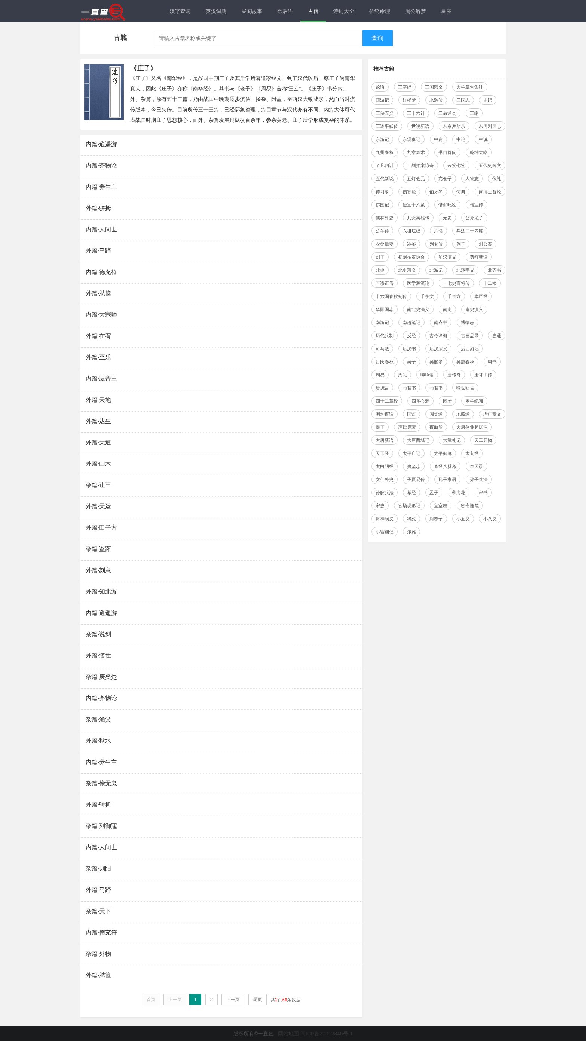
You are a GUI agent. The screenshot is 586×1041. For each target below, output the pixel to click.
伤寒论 (409, 191)
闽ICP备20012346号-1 (326, 1034)
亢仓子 (445, 178)
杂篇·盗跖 (98, 549)
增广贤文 (492, 414)
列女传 (436, 244)
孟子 (433, 492)
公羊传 (382, 231)
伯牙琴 (436, 191)
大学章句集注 (469, 87)
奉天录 (476, 466)
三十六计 (416, 113)
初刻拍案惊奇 (411, 257)
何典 (460, 191)
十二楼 (490, 283)
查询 (377, 38)
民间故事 (251, 11)
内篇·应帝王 (101, 378)
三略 (474, 113)
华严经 (481, 296)
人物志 (472, 178)
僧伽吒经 (447, 204)
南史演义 (474, 309)
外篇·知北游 (101, 591)
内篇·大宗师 (101, 314)
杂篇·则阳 (98, 868)
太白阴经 (385, 466)
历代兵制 (385, 335)
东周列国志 (490, 126)
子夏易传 (416, 479)
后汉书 (409, 348)
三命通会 (447, 113)
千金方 (454, 296)
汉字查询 (180, 11)
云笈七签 (456, 165)
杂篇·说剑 (98, 634)
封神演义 (385, 518)
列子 (460, 244)
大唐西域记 (418, 440)
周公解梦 (415, 11)
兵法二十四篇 (469, 231)
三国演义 (434, 87)
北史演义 (407, 270)
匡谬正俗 (385, 283)
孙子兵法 (479, 479)
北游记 (436, 270)
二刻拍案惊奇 (420, 165)
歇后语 (285, 11)
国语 (411, 414)
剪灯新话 (479, 257)
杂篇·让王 (98, 485)
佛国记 (382, 204)
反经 (411, 335)
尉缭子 (436, 518)
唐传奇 (454, 375)
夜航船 (436, 427)
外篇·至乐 (98, 357)
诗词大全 (343, 11)
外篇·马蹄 (98, 250)
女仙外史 (385, 479)
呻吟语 (427, 375)
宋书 (483, 492)
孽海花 (458, 492)
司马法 (382, 348)
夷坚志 (413, 466)
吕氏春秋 (385, 361)
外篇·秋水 (98, 740)
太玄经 (472, 453)
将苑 (411, 518)
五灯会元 (416, 178)
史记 (487, 100)
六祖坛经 (411, 231)
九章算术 (416, 152)
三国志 (463, 100)
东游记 (382, 139)
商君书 (409, 388)
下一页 (233, 999)
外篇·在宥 (98, 336)
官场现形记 (409, 505)
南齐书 (440, 322)
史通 (496, 335)
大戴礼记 (452, 440)
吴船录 (436, 361)
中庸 (438, 139)
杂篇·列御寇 (101, 826)
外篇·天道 (98, 442)
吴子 (411, 361)
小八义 (490, 518)
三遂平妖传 (387, 126)
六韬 (438, 231)
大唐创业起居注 (472, 427)
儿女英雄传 (418, 218)
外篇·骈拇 (98, 208)
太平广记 (411, 453)
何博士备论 (490, 191)
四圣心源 (420, 401)
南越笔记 (411, 322)
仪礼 (496, 178)
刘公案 (485, 244)
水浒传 (436, 100)
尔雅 (411, 532)
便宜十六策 (414, 204)
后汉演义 (438, 348)
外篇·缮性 (98, 655)
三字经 (404, 87)
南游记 (382, 322)
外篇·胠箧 (98, 293)
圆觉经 (436, 414)
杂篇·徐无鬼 (101, 783)
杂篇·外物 (98, 954)
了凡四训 (385, 165)
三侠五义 (385, 113)
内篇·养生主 (101, 187)
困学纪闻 (474, 401)
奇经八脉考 (445, 466)
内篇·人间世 (101, 229)
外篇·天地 (98, 400)
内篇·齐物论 (101, 165)
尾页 (257, 999)
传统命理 (379, 11)
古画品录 (470, 335)
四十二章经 (387, 401)
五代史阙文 (490, 165)
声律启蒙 (407, 427)
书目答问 (447, 152)
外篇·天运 (98, 506)
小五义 (463, 518)
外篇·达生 (98, 421)
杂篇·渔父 (98, 719)
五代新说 (385, 178)
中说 (483, 139)
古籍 (313, 11)
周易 (380, 375)
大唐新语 (385, 440)
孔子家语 (447, 479)
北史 (380, 270)
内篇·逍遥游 (101, 144)
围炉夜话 (385, 414)
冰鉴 (411, 244)
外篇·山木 (98, 464)
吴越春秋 (465, 361)
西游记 (382, 100)
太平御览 (443, 453)
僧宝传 (476, 204)
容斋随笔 (470, 505)
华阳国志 (385, 309)
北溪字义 (465, 270)
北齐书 (494, 270)
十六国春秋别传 (391, 296)
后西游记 (470, 348)
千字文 (427, 296)
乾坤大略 (479, 152)
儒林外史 (385, 218)
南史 (447, 309)
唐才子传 (483, 375)
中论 (460, 139)
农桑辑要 (385, 244)
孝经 (411, 492)
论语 (380, 87)
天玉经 (382, 453)
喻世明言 (465, 388)
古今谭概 (438, 335)
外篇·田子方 (101, 527)
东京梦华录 (454, 126)
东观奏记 (411, 139)
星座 (446, 11)
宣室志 (440, 505)
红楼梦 (409, 100)
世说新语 (420, 126)
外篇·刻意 (98, 570)
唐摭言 (382, 388)
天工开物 (483, 440)
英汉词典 (216, 11)
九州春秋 (385, 152)
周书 (492, 361)
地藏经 (463, 414)
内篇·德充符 (101, 272)
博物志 (467, 322)
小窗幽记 (385, 532)
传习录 (382, 191)
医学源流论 (418, 283)
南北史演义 (418, 309)
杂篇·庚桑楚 (101, 677)
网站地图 (288, 1034)
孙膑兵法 (385, 492)
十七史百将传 (456, 283)
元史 (447, 218)
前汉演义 (447, 257)
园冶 (447, 401)
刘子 (380, 257)
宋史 (380, 505)
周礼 (402, 375)
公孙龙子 (474, 218)
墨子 (380, 427)
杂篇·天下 (98, 911)
